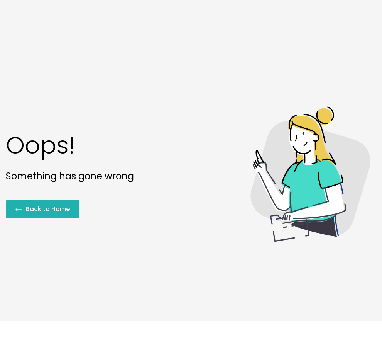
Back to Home (42, 209)
